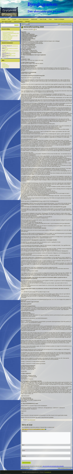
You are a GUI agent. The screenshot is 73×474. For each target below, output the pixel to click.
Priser (50, 19)
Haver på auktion (18, 21)
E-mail (23, 450)
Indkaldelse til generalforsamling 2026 (10, 33)
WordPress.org (5, 67)
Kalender (27, 21)
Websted (24, 456)
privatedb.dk (48, 472)
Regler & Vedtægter (59, 19)
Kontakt (14, 19)
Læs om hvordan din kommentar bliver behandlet (53, 466)
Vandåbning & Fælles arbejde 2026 (10, 35)
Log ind (3, 63)
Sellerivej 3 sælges (6, 34)
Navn (23, 445)
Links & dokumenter (24, 19)
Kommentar (24, 431)
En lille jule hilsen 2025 (7, 37)
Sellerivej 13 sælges (6, 39)
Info (9, 19)
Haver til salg (43, 19)
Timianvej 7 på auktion (7, 38)
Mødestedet (34, 19)
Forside (3, 19)
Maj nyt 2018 (12, 53)
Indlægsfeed (5, 64)
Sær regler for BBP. (7, 21)
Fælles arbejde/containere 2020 (64, 24)
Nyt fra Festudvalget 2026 (8, 32)
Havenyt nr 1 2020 (26, 24)
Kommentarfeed (5, 65)
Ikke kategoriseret (31, 419)
